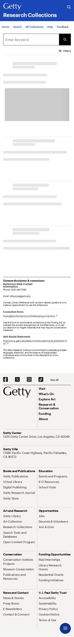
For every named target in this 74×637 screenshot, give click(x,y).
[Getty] (12, 7)
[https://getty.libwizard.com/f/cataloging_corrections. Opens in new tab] (30, 316)
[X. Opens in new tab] (17, 379)
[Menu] (65, 628)
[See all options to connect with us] (54, 380)
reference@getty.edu (20, 296)
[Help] (50, 26)
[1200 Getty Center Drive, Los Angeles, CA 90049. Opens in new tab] (36, 436)
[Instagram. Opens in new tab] (29, 379)
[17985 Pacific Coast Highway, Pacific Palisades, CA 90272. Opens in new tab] (37, 455)
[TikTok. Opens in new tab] (40, 379)
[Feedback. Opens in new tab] (62, 26)
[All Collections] (34, 26)
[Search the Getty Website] (69, 7)
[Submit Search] (65, 39)
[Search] (17, 26)
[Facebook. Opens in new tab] (5, 379)
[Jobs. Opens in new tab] (42, 516)
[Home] (5, 26)
